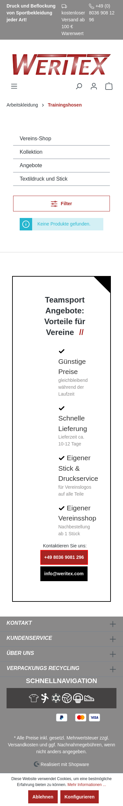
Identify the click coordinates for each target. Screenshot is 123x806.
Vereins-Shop (35, 138)
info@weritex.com (64, 573)
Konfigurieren (80, 796)
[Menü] (14, 86)
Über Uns (20, 653)
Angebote (31, 165)
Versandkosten (23, 744)
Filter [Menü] (61, 202)
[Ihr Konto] (93, 86)
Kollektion (31, 152)
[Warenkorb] (108, 86)
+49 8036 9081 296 (64, 557)
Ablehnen (42, 796)
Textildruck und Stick (44, 179)
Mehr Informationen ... (87, 784)
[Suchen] (78, 86)
